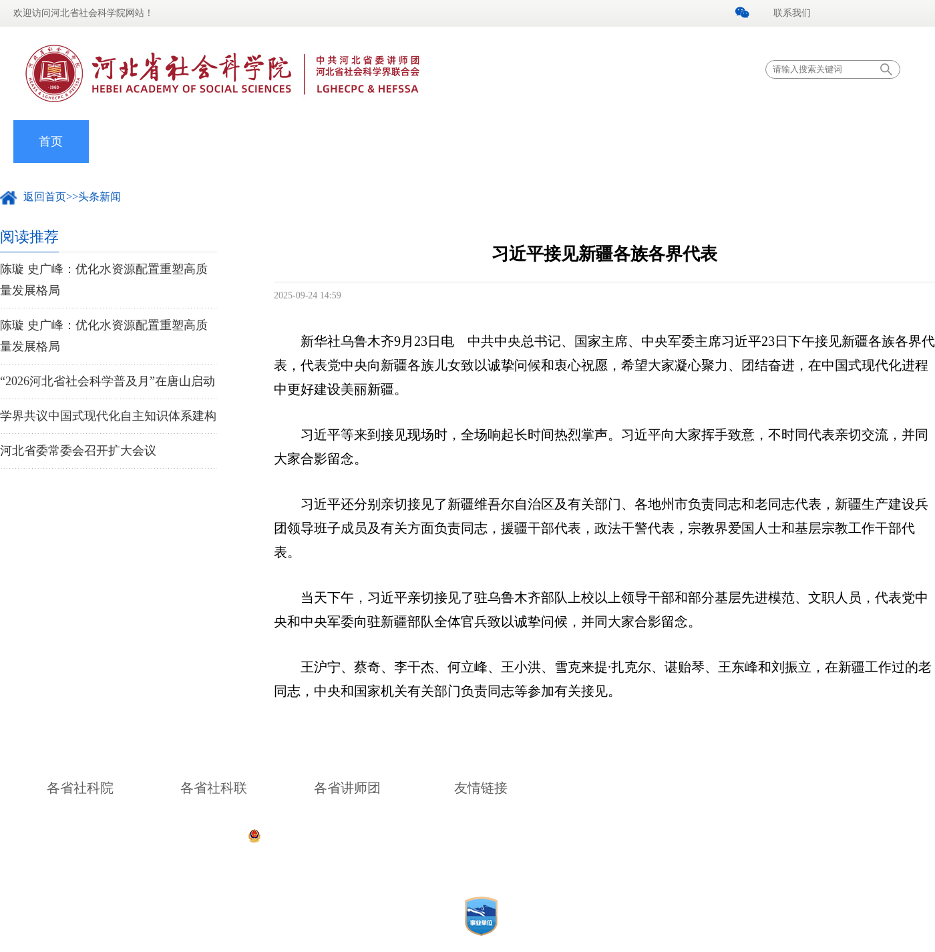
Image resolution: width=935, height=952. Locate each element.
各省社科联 (213, 787)
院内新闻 (202, 141)
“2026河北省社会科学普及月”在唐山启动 (107, 381)
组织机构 (353, 141)
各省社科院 (80, 787)
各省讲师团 (347, 787)
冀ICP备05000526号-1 (662, 835)
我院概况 (126, 141)
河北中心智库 (729, 141)
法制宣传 (880, 141)
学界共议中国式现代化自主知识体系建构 (108, 416)
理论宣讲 (654, 141)
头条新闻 (99, 196)
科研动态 (504, 141)
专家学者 (428, 141)
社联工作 (579, 141)
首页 (51, 141)
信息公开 (805, 141)
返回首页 (44, 196)
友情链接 (481, 787)
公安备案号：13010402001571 (333, 835)
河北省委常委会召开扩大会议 (78, 450)
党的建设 (277, 141)
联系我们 (792, 13)
